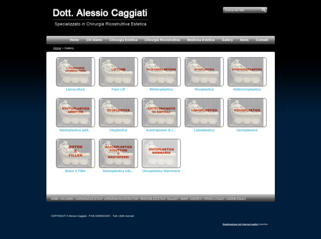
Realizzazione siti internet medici (240, 224)
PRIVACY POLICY (214, 198)
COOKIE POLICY (236, 198)
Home (57, 48)
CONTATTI (196, 198)
